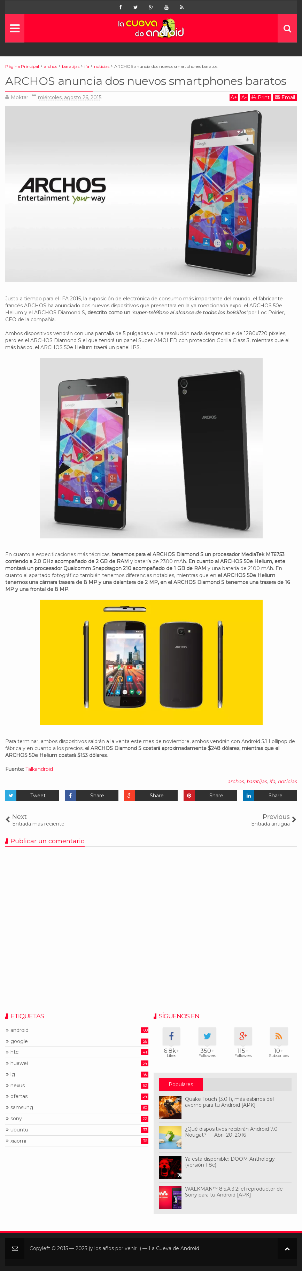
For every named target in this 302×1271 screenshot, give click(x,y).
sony (16, 1119)
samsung (21, 1108)
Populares (181, 1084)
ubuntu (19, 1130)
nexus (17, 1086)
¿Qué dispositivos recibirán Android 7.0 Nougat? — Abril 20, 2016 (231, 1132)
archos (235, 781)
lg (12, 1074)
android (19, 1030)
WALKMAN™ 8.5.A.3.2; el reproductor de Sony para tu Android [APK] (234, 1192)
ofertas (19, 1096)
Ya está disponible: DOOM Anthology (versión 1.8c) (230, 1162)
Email (285, 97)
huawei (19, 1063)
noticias (287, 781)
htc (14, 1052)
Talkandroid (39, 769)
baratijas (256, 781)
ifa (272, 781)
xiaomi (18, 1141)
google (19, 1041)
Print (260, 97)
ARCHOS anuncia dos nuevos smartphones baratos (145, 81)
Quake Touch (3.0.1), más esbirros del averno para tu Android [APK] (229, 1102)
